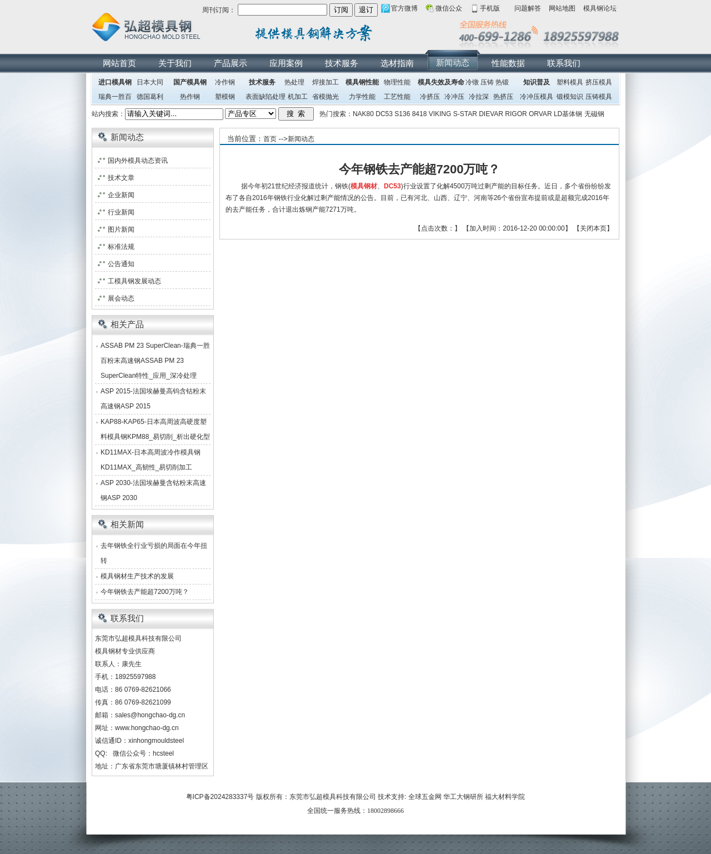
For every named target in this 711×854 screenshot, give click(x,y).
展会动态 (121, 298)
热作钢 (190, 97)
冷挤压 (430, 97)
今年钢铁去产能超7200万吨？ (145, 592)
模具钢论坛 (600, 8)
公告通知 (121, 264)
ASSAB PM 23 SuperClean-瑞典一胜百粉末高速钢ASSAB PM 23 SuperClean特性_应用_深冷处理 (155, 360)
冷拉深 (479, 97)
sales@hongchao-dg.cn (150, 715)
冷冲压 (454, 97)
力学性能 (362, 97)
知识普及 (536, 82)
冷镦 (472, 82)
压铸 (487, 82)
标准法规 (121, 247)
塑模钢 (225, 97)
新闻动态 (452, 62)
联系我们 (563, 63)
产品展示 (230, 63)
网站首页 (119, 63)
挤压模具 (598, 82)
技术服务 (341, 63)
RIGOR (516, 114)
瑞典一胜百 (115, 97)
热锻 (502, 82)
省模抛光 (325, 97)
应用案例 (286, 63)
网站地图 (562, 8)
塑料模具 (570, 82)
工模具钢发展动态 (134, 281)
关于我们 (175, 63)
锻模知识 (570, 97)
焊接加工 (325, 82)
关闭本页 (593, 228)
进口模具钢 (115, 82)
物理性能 (397, 82)
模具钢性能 (362, 82)
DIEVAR (491, 114)
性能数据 (508, 63)
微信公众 (448, 8)
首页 (270, 139)
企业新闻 (121, 195)
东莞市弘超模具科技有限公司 (332, 797)
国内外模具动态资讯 (138, 160)
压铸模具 (598, 97)
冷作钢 (225, 82)
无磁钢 (594, 114)
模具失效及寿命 (441, 82)
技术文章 (121, 178)
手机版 (490, 8)
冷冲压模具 (536, 97)
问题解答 (527, 8)
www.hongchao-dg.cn (147, 728)
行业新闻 (121, 212)
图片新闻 (121, 229)
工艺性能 (397, 97)
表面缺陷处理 (266, 97)
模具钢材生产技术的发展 (137, 576)
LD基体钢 (568, 114)
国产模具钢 (190, 82)
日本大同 (150, 82)
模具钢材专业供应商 (125, 651)
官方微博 (404, 8)
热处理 (294, 82)
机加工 (298, 97)
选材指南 (397, 63)
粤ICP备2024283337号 (220, 797)
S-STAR (465, 114)
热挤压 (503, 97)
